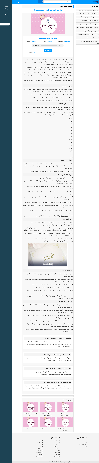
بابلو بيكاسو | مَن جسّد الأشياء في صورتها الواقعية (76, 27)
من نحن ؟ (73, 440)
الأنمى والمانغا (45, 440)
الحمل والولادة (28, 442)
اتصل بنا (73, 446)
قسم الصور (46, 454)
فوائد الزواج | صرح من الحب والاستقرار (78, 31)
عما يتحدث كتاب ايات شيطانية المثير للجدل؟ (77, 37)
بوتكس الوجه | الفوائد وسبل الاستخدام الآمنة (77, 13)
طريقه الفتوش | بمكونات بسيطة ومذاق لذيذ (77, 10)
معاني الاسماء (51, 6)
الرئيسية (58, 6)
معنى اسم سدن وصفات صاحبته (36, 428)
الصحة (30, 444)
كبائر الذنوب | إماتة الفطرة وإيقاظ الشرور (78, 24)
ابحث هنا (29, 1)
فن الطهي (46, 450)
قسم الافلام (46, 452)
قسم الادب (29, 450)
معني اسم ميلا (54, 329)
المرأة (30, 446)
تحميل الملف (36, 50)
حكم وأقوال (46, 448)
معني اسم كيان (51, 216)
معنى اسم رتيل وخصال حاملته (18, 428)
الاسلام (46, 442)
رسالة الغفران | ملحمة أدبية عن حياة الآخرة (78, 17)
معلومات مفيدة (28, 456)
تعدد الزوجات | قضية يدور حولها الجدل (79, 20)
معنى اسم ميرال (30, 72)
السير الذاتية (45, 444)
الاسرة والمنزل (28, 440)
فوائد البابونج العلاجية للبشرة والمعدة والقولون (77, 34)
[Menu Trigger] (7, 1)
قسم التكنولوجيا (27, 452)
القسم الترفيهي (45, 446)
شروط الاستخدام (71, 442)
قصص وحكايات (28, 454)
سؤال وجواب (28, 448)
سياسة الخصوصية (71, 444)
